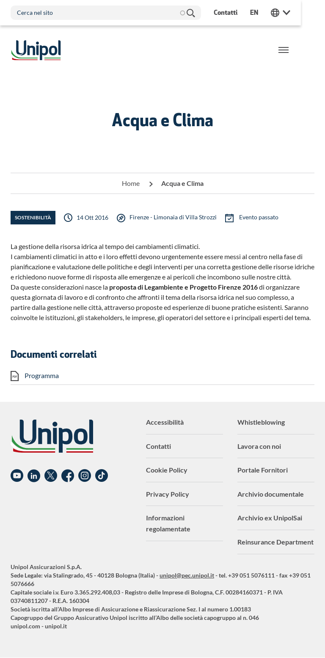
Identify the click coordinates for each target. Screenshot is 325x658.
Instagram (84, 476)
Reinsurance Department (275, 542)
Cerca (190, 13)
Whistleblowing (261, 422)
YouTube (17, 476)
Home (131, 183)
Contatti (158, 446)
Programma (42, 375)
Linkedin (34, 476)
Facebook (67, 476)
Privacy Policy (167, 494)
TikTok (101, 476)
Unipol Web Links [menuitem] (304, 12)
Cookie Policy (166, 470)
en (278, 12)
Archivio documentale (270, 494)
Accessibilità (165, 422)
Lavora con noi (259, 446)
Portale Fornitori (262, 470)
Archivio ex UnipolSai (269, 518)
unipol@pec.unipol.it (187, 575)
